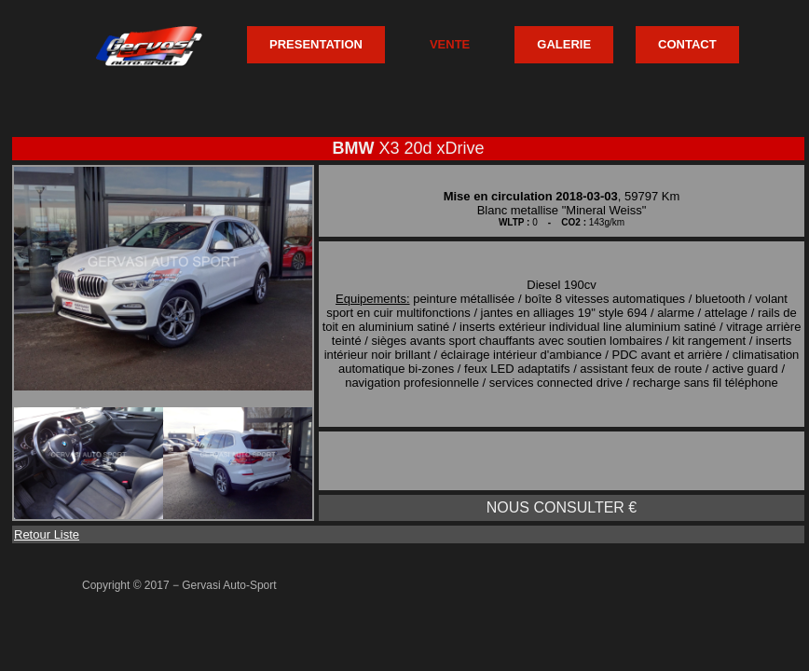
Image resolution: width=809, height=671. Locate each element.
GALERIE (564, 44)
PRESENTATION (316, 44)
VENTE (450, 44)
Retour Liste (46, 534)
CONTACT (687, 44)
